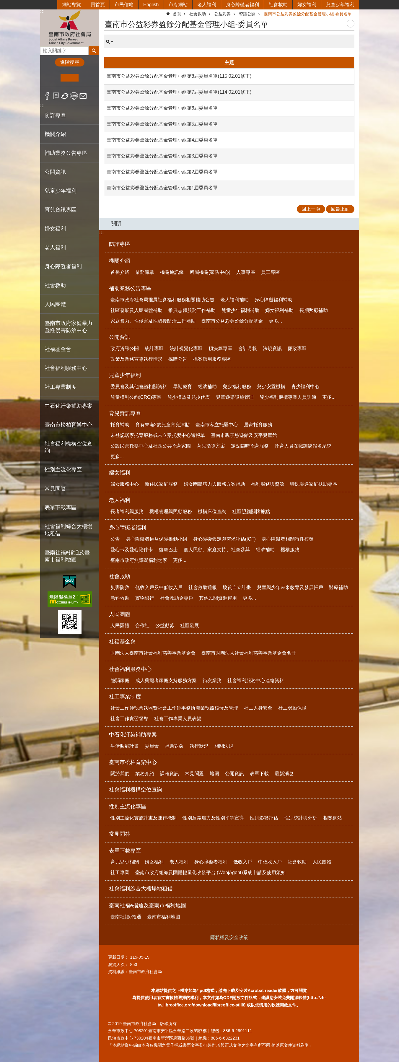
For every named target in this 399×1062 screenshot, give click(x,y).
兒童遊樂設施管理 (235, 397)
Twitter (65, 96)
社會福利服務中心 (130, 669)
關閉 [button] (116, 224)
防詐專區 (55, 115)
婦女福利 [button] (55, 229)
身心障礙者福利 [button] (63, 266)
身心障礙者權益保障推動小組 (156, 538)
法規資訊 (272, 348)
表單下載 (259, 773)
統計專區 (154, 348)
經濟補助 (207, 386)
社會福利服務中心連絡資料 (255, 680)
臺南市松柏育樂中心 (133, 762)
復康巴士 (168, 549)
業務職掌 (144, 272)
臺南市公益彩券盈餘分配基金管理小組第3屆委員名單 (162, 155)
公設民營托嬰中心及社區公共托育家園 (150, 445)
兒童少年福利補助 (240, 310)
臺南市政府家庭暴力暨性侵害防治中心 (68, 326)
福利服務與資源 (267, 484)
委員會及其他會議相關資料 (138, 386)
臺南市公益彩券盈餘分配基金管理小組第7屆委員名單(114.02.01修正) (179, 92)
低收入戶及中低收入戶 (159, 587)
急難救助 (119, 598)
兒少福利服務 (237, 386)
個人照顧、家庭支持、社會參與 (217, 549)
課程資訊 (169, 773)
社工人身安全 (258, 707)
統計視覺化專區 (186, 348)
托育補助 (119, 424)
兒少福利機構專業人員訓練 (288, 397)
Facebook (47, 96)
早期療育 (182, 386)
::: (42, 11)
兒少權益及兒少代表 (188, 397)
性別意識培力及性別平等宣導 (213, 817)
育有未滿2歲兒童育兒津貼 (162, 424)
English (151, 4)
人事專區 (245, 272)
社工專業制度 (125, 697)
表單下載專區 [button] (60, 507)
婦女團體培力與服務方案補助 (214, 484)
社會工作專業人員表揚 (177, 718)
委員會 (152, 746)
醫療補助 (338, 587)
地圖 (214, 773)
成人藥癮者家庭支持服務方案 (166, 680)
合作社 (142, 625)
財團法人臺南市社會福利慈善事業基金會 (153, 653)
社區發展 (189, 625)
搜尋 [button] (94, 50)
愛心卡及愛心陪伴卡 (131, 549)
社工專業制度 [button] (60, 387)
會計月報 (247, 348)
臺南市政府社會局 (69, 27)
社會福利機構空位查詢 (68, 447)
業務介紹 (144, 773)
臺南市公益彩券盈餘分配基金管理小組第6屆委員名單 (162, 107)
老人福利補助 (234, 299)
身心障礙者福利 (242, 4)
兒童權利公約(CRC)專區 (136, 397)
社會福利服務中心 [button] (66, 368)
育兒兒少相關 (124, 861)
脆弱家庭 (119, 680)
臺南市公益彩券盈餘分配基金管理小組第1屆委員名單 (162, 187)
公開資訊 (119, 337)
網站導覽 (71, 4)
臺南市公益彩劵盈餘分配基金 (232, 320)
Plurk (56, 96)
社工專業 (119, 872)
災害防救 (119, 587)
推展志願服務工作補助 (192, 310)
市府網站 (178, 4)
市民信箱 (124, 4)
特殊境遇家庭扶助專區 (313, 484)
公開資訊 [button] (55, 172)
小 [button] (52, 78)
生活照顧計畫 (124, 746)
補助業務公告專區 (130, 288)
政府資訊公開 (124, 348)
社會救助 (278, 4)
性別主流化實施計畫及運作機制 (143, 817)
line (74, 96)
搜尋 (45, 49)
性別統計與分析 (300, 817)
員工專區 (270, 272)
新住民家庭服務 (161, 484)
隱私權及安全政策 (229, 937)
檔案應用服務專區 (212, 359)
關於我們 (119, 773)
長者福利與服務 (127, 511)
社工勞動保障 (292, 707)
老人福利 (206, 4)
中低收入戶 (270, 861)
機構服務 (290, 549)
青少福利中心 (305, 386)
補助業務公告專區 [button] (66, 153)
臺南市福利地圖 (163, 916)
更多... (275, 320)
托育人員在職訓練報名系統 (303, 445)
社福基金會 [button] (58, 349)
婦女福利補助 (279, 310)
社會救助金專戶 (176, 598)
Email (83, 96)
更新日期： (118, 957)
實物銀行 (144, 598)
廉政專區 (297, 348)
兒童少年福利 (340, 4)
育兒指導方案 (211, 445)
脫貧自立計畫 (237, 587)
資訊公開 (247, 14)
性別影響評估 (264, 817)
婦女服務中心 (124, 484)
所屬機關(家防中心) (210, 272)
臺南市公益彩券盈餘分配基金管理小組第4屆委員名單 (162, 139)
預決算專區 (220, 348)
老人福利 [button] (55, 248)
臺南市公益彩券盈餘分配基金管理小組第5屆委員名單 (162, 123)
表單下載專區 (125, 851)
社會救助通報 (202, 587)
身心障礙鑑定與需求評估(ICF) (224, 538)
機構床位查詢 (212, 511)
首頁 (177, 14)
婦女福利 (306, 4)
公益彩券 (222, 14)
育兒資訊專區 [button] (60, 210)
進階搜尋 (69, 62)
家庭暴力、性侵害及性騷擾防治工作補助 (153, 320)
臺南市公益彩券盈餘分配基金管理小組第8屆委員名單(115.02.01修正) (179, 76)
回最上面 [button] (340, 209)
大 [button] (88, 78)
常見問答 (55, 489)
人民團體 (119, 614)
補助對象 (174, 746)
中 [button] (70, 78)
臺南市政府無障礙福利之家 (138, 560)
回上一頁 (311, 209)
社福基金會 (122, 642)
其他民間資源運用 (218, 598)
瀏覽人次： (118, 964)
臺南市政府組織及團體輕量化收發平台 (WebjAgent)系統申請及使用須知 (210, 872)
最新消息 (284, 773)
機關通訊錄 (172, 272)
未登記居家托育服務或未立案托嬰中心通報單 (157, 435)
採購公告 (177, 359)
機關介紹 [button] (55, 134)
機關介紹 (119, 261)
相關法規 (223, 746)
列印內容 (350, 23)
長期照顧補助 (313, 310)
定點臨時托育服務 (250, 445)
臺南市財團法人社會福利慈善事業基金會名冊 (248, 653)
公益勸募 (164, 625)
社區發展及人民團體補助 (136, 310)
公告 (115, 538)
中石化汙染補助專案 (133, 735)
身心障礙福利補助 (273, 299)
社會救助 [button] (55, 285)
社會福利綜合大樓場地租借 (68, 529)
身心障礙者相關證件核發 (288, 538)
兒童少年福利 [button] (60, 191)
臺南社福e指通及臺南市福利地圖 (147, 905)
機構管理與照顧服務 (170, 511)
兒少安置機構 (271, 386)
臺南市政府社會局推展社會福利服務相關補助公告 (162, 299)
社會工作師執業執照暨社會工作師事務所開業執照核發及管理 (174, 707)
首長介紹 (119, 272)
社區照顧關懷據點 (251, 511)
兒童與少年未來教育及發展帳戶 (290, 587)
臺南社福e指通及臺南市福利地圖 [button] (67, 555)
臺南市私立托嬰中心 (217, 424)
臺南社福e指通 (125, 916)
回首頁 (98, 4)
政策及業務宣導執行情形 (136, 359)
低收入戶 (242, 861)
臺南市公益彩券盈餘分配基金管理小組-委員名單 (308, 14)
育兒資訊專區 (125, 413)
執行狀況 (199, 746)
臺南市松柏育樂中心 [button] (68, 425)
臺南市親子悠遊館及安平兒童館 (244, 435)
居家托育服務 (258, 424)
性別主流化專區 (127, 806)
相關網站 (332, 817)
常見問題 (194, 773)
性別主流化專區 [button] (63, 470)
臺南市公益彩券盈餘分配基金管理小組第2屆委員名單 (162, 171)
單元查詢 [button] (109, 42)
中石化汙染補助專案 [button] (68, 406)
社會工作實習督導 (129, 718)
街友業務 (212, 680)
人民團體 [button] (55, 304)
